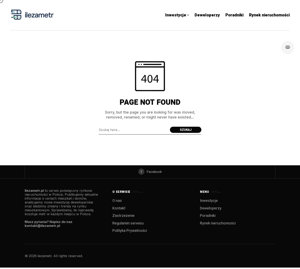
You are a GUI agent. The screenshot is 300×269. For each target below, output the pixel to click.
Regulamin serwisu (128, 225)
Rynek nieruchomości (218, 225)
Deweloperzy (211, 210)
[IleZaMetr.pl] (32, 15)
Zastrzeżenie (123, 217)
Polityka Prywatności (129, 232)
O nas (117, 202)
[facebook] (150, 172)
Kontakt (118, 210)
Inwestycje (209, 202)
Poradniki (208, 217)
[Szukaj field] (133, 129)
